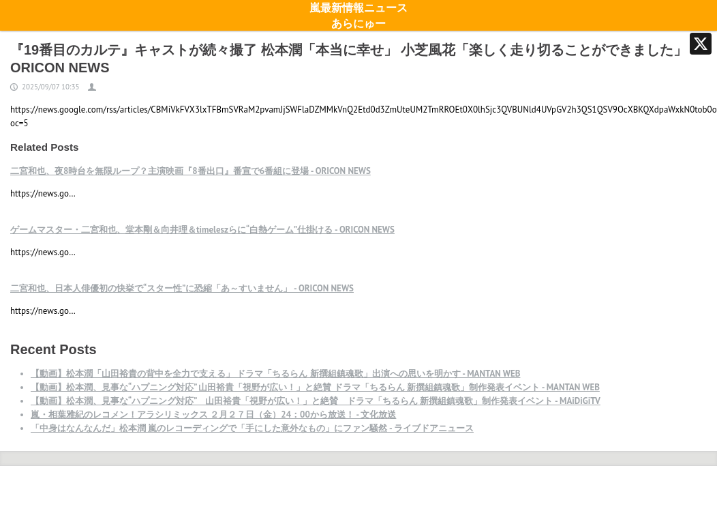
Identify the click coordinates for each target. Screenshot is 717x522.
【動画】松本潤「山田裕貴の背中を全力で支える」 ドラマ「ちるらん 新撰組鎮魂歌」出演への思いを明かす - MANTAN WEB (275, 373)
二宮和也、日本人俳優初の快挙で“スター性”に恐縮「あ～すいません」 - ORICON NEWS (182, 288)
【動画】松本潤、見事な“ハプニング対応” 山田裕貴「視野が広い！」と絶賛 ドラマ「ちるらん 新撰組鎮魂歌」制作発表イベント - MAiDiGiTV (315, 401)
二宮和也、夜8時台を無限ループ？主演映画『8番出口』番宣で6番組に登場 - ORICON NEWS (190, 171)
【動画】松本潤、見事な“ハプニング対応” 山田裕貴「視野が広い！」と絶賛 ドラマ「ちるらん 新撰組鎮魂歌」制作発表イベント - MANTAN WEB (315, 387)
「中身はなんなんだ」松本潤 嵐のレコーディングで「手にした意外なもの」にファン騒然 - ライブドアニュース (252, 428)
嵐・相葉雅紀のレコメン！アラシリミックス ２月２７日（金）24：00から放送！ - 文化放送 (213, 414)
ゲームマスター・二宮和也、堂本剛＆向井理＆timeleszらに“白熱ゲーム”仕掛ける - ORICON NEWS (202, 229)
